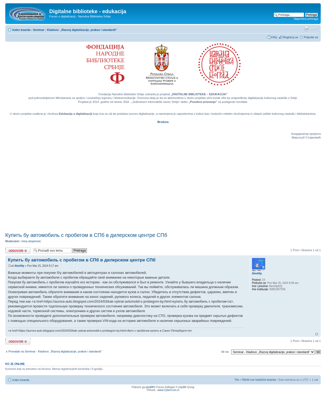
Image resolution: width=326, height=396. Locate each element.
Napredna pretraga (306, 18)
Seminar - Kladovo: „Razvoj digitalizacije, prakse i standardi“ (75, 29)
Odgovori (18, 250)
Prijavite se (311, 37)
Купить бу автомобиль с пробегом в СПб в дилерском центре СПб (86, 235)
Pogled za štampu (306, 28)
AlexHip (19, 265)
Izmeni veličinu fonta (314, 28)
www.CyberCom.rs (168, 390)
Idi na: (225, 351)
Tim (236, 379)
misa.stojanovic (31, 241)
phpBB (150, 387)
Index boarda (21, 29)
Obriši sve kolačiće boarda (259, 379)
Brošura (163, 121)
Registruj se (290, 37)
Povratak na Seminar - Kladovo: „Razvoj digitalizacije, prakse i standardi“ (55, 351)
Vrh (316, 334)
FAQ (274, 37)
